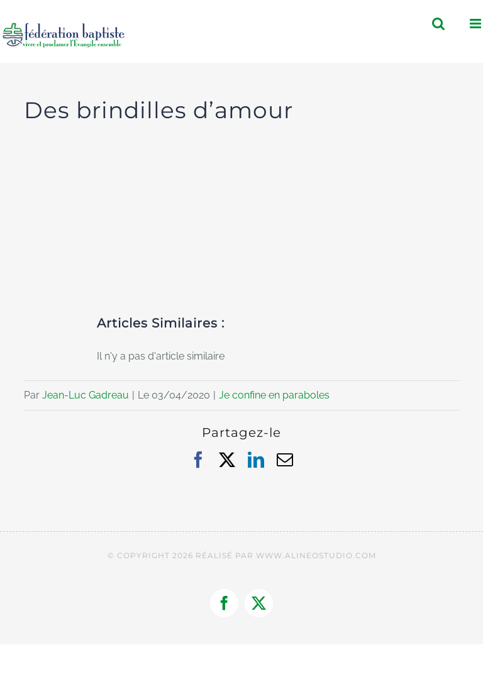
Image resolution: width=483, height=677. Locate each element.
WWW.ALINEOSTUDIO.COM (316, 555)
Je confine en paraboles (274, 395)
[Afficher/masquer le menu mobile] (476, 23)
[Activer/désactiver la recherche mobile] (438, 23)
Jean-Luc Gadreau (85, 395)
